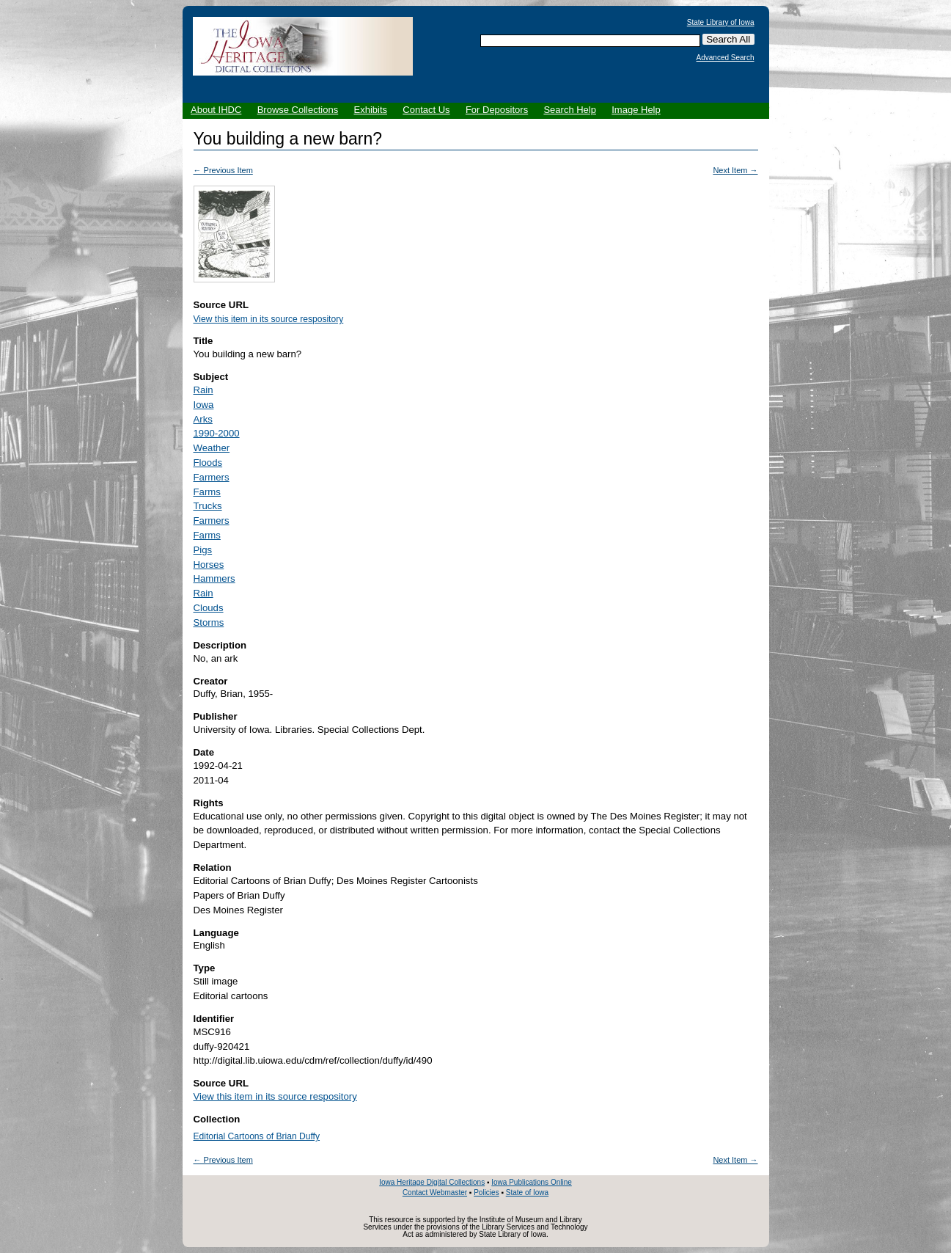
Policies (486, 1192)
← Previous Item (223, 170)
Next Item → (735, 170)
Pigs (203, 549)
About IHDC (216, 109)
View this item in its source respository (269, 319)
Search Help (569, 109)
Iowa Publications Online (531, 1182)
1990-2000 (217, 433)
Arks (203, 419)
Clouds (209, 607)
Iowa (204, 404)
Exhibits (370, 109)
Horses (209, 564)
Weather (212, 447)
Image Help (636, 109)
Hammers (214, 578)
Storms (209, 622)
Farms (207, 491)
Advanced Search (725, 58)
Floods (208, 462)
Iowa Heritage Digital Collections (432, 1182)
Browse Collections (298, 109)
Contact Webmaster (435, 1192)
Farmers (212, 477)
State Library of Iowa (720, 22)
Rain (203, 389)
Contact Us (426, 109)
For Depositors (497, 109)
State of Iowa (527, 1192)
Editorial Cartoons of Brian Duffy (257, 1136)
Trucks (208, 505)
